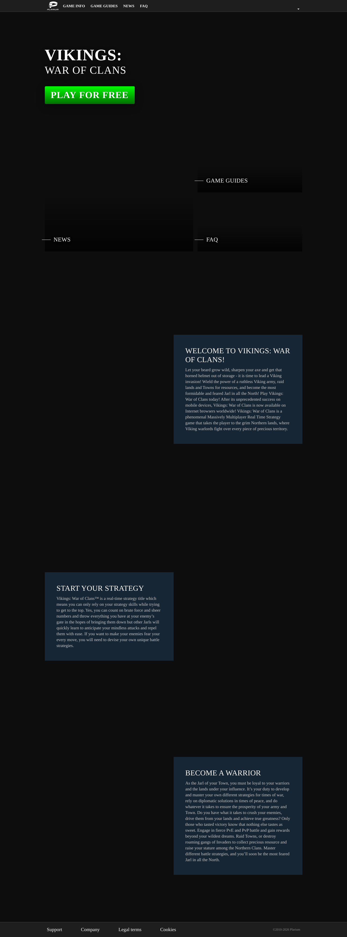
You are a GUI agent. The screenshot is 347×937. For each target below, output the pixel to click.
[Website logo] (53, 6)
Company (93, 929)
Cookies (176, 929)
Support (55, 929)
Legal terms (136, 929)
